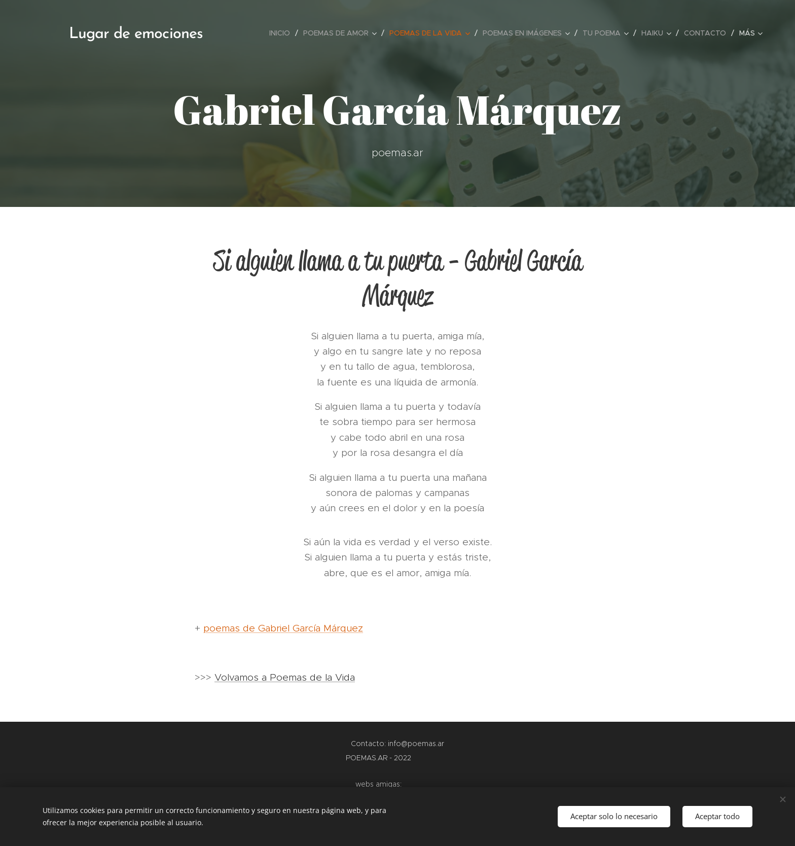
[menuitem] (282, 33)
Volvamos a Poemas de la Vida (284, 677)
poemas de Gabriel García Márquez (283, 628)
